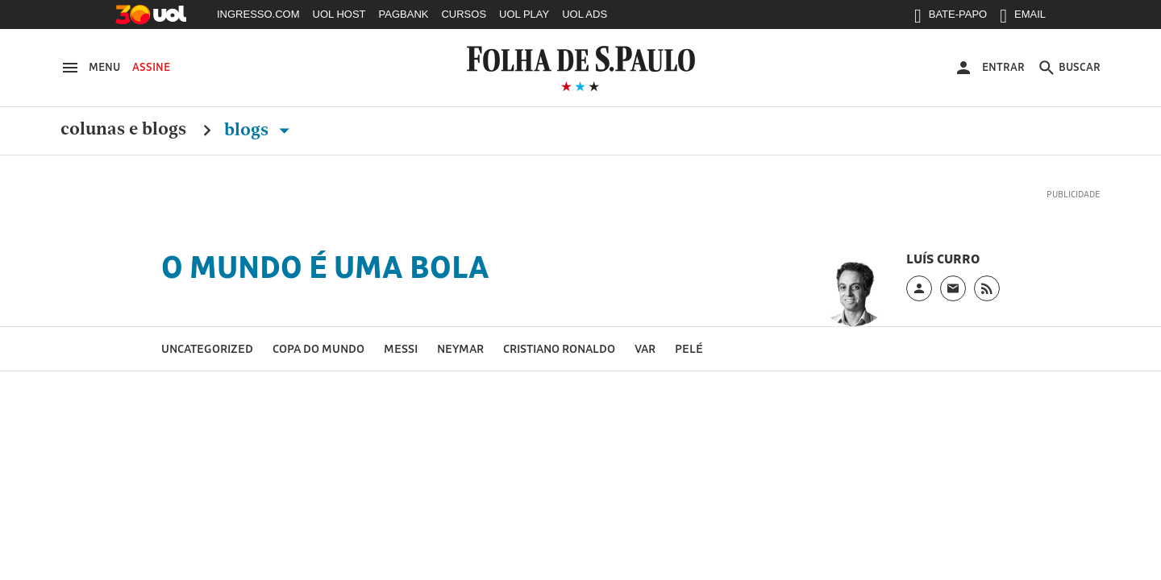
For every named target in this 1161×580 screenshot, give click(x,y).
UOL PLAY (524, 14)
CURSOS (463, 14)
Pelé (689, 348)
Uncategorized (207, 348)
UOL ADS (584, 14)
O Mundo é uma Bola (325, 266)
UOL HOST (339, 14)
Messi (401, 348)
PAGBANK (404, 14)
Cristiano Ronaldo (559, 348)
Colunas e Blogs (123, 129)
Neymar (460, 348)
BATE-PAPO (950, 18)
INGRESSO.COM (258, 14)
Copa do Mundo (318, 348)
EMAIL (1023, 18)
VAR (645, 348)
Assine (151, 67)
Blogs (260, 129)
